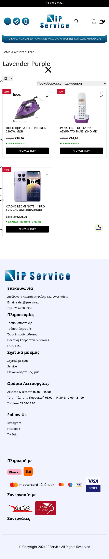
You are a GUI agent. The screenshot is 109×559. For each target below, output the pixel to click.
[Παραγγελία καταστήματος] (72, 83)
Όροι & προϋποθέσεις (22, 334)
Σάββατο (21, 403)
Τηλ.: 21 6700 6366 (19, 308)
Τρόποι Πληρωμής (19, 329)
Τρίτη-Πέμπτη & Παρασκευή (45, 397)
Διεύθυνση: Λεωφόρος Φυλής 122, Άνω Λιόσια (37, 297)
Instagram (14, 423)
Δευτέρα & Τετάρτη (29, 392)
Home (6, 52)
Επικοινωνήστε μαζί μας (23, 372)
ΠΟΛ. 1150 (14, 346)
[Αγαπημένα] (50, 95)
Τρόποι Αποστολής (19, 323)
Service (12, 366)
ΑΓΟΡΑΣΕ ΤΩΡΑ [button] (27, 150)
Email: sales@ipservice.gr (24, 302)
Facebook (13, 429)
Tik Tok (11, 434)
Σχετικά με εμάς (17, 361)
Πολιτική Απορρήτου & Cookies (28, 340)
